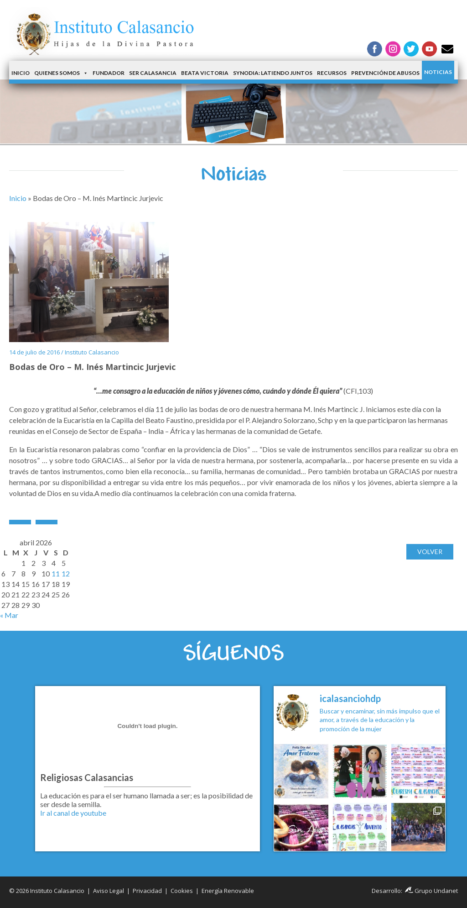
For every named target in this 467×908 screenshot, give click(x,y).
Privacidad (147, 891)
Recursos (332, 72)
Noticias (438, 72)
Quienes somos (61, 73)
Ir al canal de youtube (73, 812)
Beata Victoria (204, 72)
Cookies (182, 891)
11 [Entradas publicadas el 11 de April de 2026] (56, 573)
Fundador (109, 72)
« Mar (9, 615)
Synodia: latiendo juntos (272, 72)
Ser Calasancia (152, 72)
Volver (429, 551)
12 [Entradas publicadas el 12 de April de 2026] (66, 573)
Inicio (20, 72)
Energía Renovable (228, 891)
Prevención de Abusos (385, 72)
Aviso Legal (108, 891)
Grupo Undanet (431, 891)
